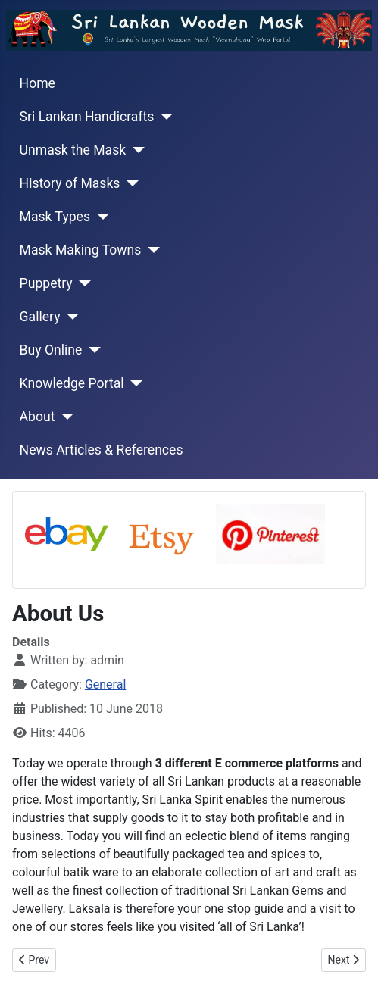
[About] (64, 417)
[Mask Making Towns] (150, 250)
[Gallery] (69, 317)
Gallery (40, 316)
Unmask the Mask (73, 150)
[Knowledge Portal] (133, 383)
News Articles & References (101, 450)
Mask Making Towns (81, 250)
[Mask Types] (99, 217)
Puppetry (46, 283)
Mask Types (55, 216)
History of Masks (70, 183)
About (37, 416)
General (105, 684)
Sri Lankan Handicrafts (87, 116)
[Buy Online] (91, 350)
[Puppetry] (82, 283)
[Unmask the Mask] (135, 150)
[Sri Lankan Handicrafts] (163, 117)
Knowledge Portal (72, 383)
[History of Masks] (129, 183)
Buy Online (51, 350)
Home (37, 83)
